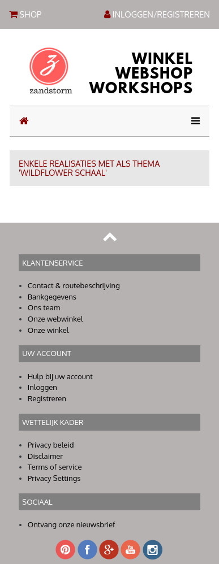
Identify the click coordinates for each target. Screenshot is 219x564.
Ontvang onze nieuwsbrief (71, 524)
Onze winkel (48, 330)
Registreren (47, 398)
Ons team (44, 307)
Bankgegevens (52, 296)
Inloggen (42, 387)
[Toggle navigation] (192, 121)
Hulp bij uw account (60, 376)
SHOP (25, 13)
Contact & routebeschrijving (74, 285)
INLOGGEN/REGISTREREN (157, 14)
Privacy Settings (54, 478)
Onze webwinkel (55, 318)
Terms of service (55, 466)
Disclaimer (45, 456)
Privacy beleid (51, 444)
